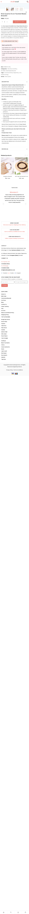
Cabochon (3, 352)
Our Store (3, 327)
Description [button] (14, 109)
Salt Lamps (4, 361)
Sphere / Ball (4, 359)
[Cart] (25, 912)
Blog (2, 329)
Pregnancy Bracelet (7, 203)
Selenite (3, 384)
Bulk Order (3, 323)
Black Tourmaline (5, 370)
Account (3, 337)
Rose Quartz (8, 103)
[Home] (3, 912)
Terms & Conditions (18, 397)
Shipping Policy (5, 341)
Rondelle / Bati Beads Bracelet (8, 97)
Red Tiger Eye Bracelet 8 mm (21, 203)
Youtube (11, 300)
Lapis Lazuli (4, 378)
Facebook (4, 300)
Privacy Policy (9, 397)
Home (9, 7)
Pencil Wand (4, 363)
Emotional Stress (8, 99)
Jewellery (14, 7)
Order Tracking (5, 333)
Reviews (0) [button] (14, 176)
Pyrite (2, 376)
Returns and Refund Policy (7, 339)
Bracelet (19, 7)
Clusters (3, 350)
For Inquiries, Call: (5, 288)
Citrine (2, 372)
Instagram (18, 300)
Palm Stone (4, 354)
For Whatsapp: (4, 293)
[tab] (14, 109)
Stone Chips (4, 348)
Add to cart (20, 48)
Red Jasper (4, 380)
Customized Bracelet (6, 325)
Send (4, 312)
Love (20, 99)
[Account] (18, 912)
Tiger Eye (3, 386)
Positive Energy (4, 101)
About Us (3, 321)
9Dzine (20, 393)
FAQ (2, 335)
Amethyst (3, 367)
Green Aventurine (5, 374)
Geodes (3, 356)
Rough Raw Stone (5, 346)
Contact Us (4, 331)
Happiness (15, 99)
